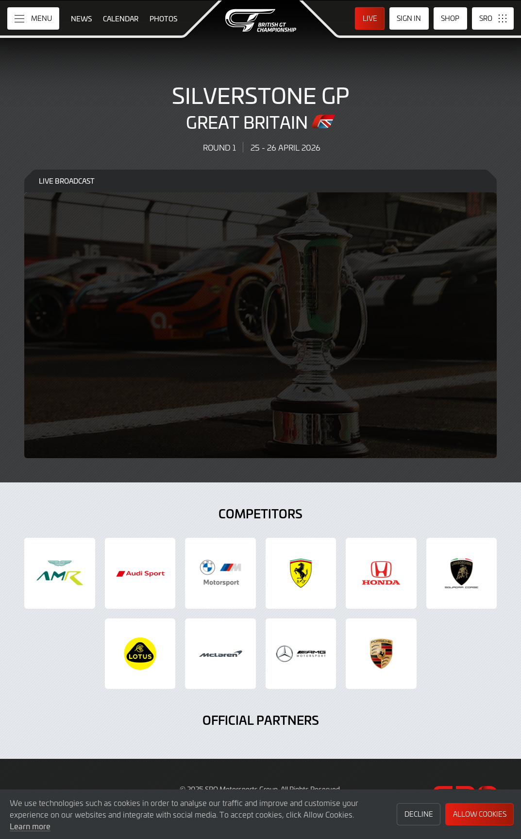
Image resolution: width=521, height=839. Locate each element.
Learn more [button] (30, 826)
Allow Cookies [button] (479, 814)
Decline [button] (418, 814)
